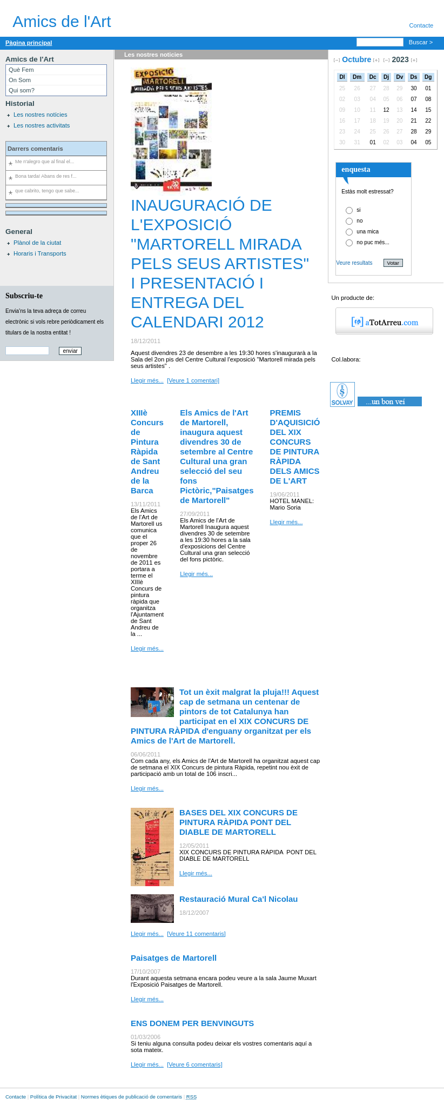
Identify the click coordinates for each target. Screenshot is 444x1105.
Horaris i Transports (40, 253)
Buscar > (422, 42)
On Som (20, 80)
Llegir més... (147, 380)
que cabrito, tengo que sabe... (47, 190)
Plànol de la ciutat (37, 242)
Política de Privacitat (53, 1097)
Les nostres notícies (41, 114)
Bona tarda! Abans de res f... (45, 176)
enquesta (355, 169)
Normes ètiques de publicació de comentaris (131, 1097)
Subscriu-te (24, 295)
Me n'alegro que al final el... (44, 161)
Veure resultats (354, 263)
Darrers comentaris (35, 148)
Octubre (356, 59)
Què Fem (21, 69)
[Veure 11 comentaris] (196, 933)
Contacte (15, 1097)
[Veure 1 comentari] (193, 380)
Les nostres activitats (42, 125)
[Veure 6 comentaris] (195, 1064)
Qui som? (22, 90)
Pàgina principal (28, 42)
